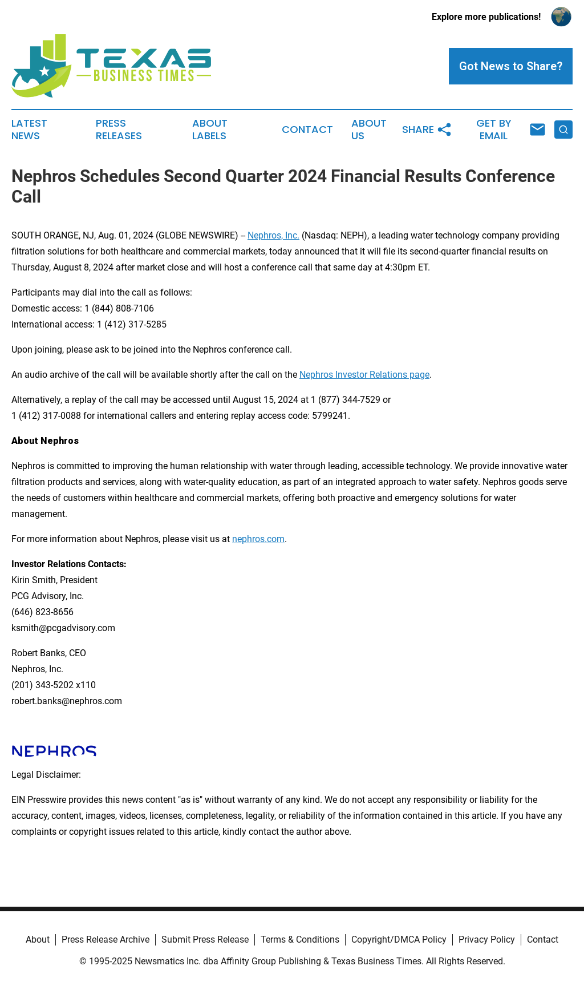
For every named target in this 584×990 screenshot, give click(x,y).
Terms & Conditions (300, 939)
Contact (307, 129)
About (38, 939)
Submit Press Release (205, 939)
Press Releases (119, 129)
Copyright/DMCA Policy (399, 939)
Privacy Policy (487, 939)
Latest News (29, 129)
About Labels (210, 129)
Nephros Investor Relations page (364, 374)
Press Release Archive (105, 939)
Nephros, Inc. (273, 235)
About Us (369, 129)
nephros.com (258, 539)
